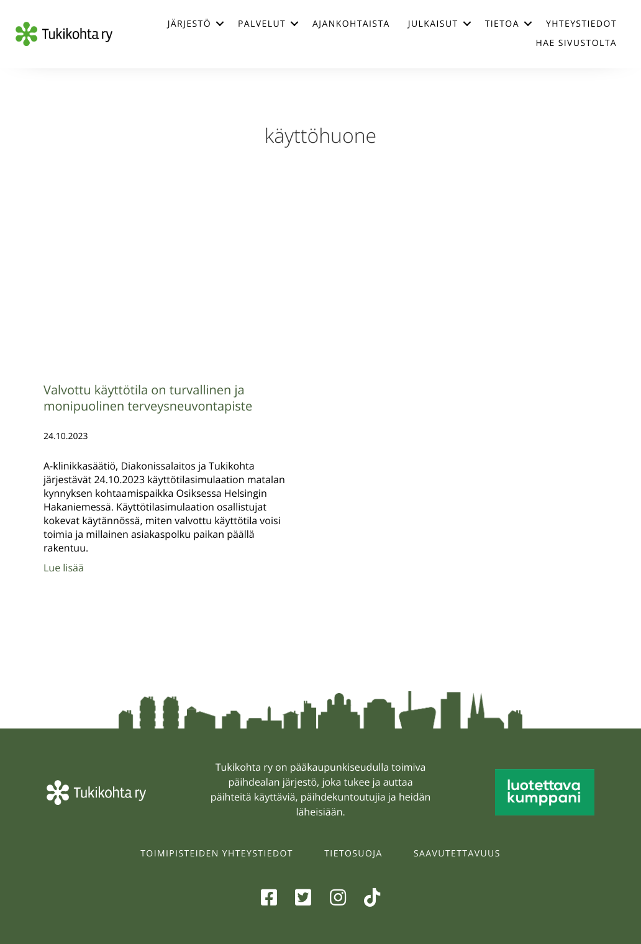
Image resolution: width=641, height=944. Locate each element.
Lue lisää (63, 567)
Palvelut (262, 24)
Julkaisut (433, 24)
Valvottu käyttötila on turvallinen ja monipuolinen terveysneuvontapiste (147, 397)
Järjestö (189, 24)
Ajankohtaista (351, 24)
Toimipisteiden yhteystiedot (216, 854)
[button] (220, 23)
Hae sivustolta (576, 43)
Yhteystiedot (581, 24)
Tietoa (502, 24)
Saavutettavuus (457, 854)
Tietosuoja (353, 854)
